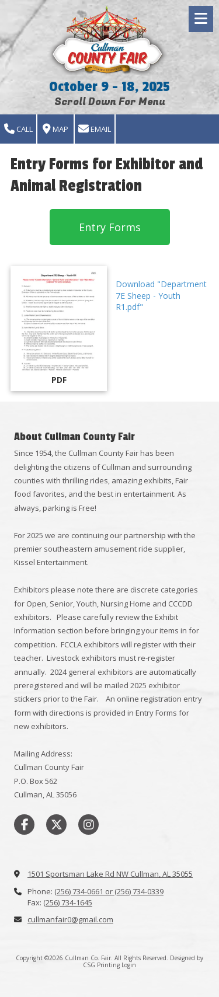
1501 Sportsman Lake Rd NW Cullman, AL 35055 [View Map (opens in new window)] (110, 874)
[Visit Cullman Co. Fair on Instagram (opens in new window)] (88, 824)
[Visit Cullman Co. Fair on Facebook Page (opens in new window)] (24, 824)
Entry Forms (110, 227)
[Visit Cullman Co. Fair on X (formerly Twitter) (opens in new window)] (56, 824)
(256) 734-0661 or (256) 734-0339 (109, 891)
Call (18, 129)
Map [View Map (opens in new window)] (55, 129)
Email (94, 129)
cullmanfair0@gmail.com (70, 919)
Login (128, 965)
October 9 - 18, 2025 (109, 86)
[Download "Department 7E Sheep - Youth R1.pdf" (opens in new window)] (59, 328)
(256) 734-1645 (67, 902)
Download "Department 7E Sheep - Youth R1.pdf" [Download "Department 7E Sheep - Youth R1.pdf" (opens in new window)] (161, 295)
